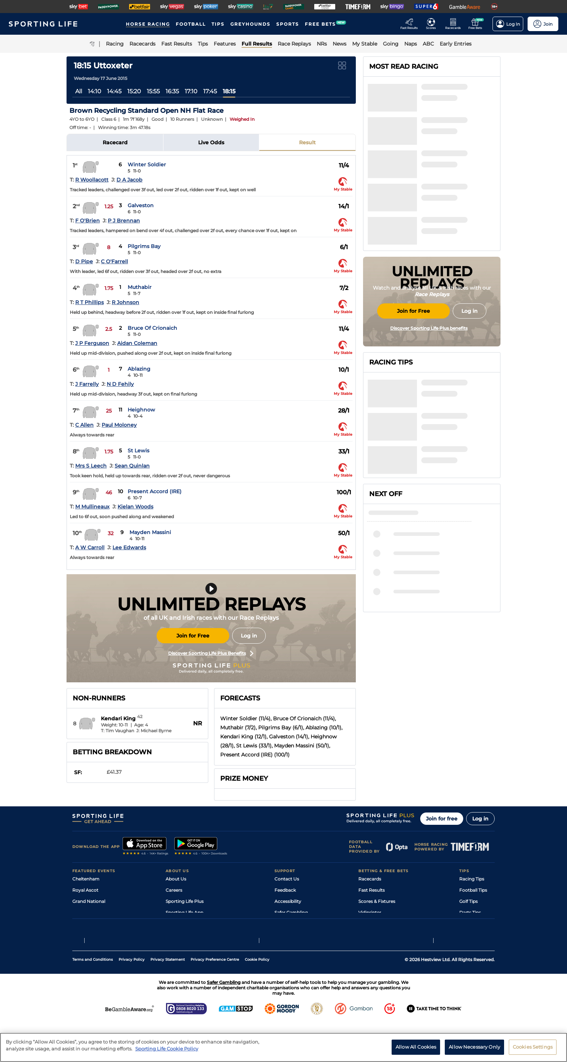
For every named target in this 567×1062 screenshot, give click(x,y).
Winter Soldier (147, 164)
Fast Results (371, 890)
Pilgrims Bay (144, 246)
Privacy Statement (167, 998)
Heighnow (141, 409)
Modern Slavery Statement (194, 935)
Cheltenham (85, 879)
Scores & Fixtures (376, 901)
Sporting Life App (184, 912)
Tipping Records (477, 935)
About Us (176, 879)
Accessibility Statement (191, 923)
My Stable (368, 923)
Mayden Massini (150, 532)
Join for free (441, 818)
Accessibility (287, 901)
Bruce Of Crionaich (152, 328)
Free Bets (368, 935)
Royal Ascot (85, 890)
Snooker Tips (473, 923)
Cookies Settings (533, 1050)
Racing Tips (471, 879)
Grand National (88, 901)
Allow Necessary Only (474, 1050)
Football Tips (473, 890)
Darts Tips (470, 912)
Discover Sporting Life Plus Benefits (210, 653)
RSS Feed (176, 946)
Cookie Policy (257, 998)
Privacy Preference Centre (215, 998)
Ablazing (139, 369)
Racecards (369, 879)
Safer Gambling (291, 912)
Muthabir (140, 287)
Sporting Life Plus (185, 901)
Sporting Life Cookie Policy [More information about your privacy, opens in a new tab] (166, 1051)
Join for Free (192, 635)
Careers (174, 890)
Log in (249, 635)
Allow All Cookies (416, 1050)
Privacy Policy (132, 998)
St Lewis (138, 450)
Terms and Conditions (92, 998)
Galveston (141, 205)
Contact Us (286, 879)
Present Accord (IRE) (155, 491)
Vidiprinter (369, 912)
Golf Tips (468, 901)
